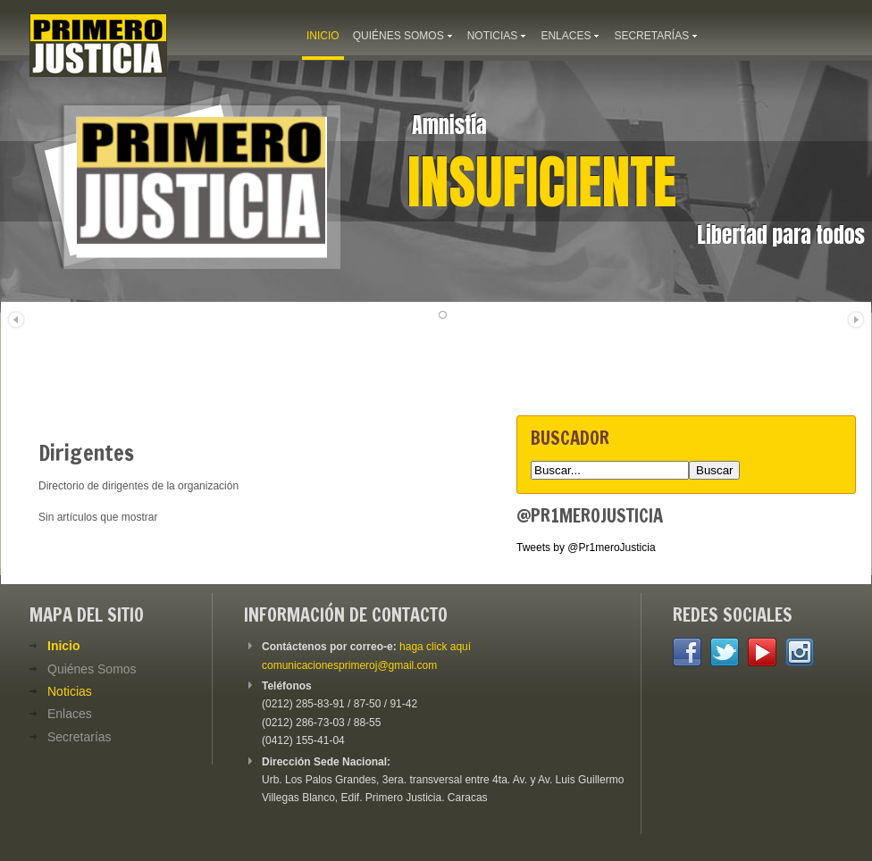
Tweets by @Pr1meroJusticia (586, 547)
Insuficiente (541, 182)
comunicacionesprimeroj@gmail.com (349, 665)
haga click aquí (435, 646)
